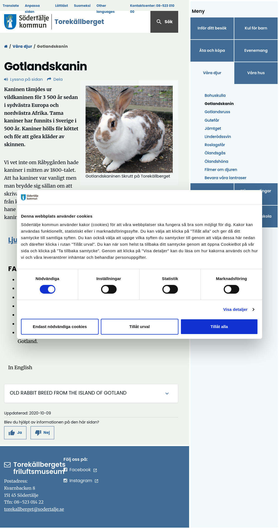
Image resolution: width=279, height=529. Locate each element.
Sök (164, 22)
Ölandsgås (215, 153)
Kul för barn (256, 28)
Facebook (80, 470)
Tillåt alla (219, 326)
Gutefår (212, 120)
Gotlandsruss (217, 112)
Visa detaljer (235, 309)
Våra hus (256, 73)
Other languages (105, 8)
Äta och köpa (212, 50)
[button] (15, 432)
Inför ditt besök (212, 28)
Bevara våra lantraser (225, 178)
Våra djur (22, 46)
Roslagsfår (215, 145)
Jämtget (213, 128)
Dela (55, 79)
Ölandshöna (216, 161)
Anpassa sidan (32, 8)
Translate (11, 5)
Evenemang (256, 50)
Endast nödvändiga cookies (60, 326)
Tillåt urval (139, 326)
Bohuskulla (215, 95)
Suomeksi (82, 5)
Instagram (80, 480)
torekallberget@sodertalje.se (34, 509)
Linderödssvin (218, 136)
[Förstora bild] (129, 129)
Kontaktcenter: (152, 8)
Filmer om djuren (221, 169)
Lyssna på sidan (23, 79)
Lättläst (61, 5)
